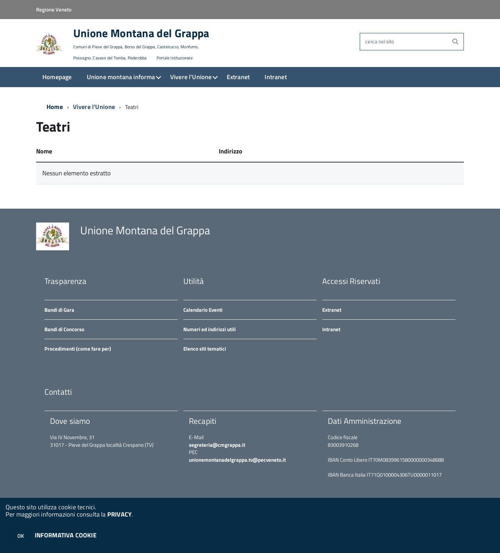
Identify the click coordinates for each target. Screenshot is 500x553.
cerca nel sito (379, 41)
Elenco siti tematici (204, 349)
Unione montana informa (121, 77)
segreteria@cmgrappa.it (217, 445)
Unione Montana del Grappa (141, 44)
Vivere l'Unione (191, 77)
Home (55, 106)
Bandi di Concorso (64, 329)
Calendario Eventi (203, 310)
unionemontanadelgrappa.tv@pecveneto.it (237, 460)
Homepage (57, 77)
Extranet (238, 77)
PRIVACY (119, 514)
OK (20, 536)
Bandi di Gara (59, 310)
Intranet (275, 77)
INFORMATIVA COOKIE (66, 535)
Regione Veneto (54, 10)
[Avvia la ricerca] (455, 41)
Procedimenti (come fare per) (77, 349)
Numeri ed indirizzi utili (209, 329)
